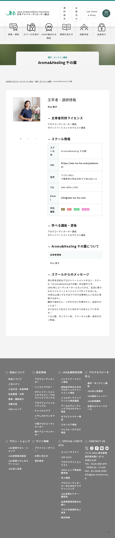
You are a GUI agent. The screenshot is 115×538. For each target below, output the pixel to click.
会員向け (101, 29)
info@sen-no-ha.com (73, 197)
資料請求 (64, 13)
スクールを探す (31, 29)
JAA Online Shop (91, 13)
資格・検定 (13, 29)
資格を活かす (66, 29)
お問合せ (76, 13)
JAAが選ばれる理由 (49, 31)
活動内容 (84, 29)
